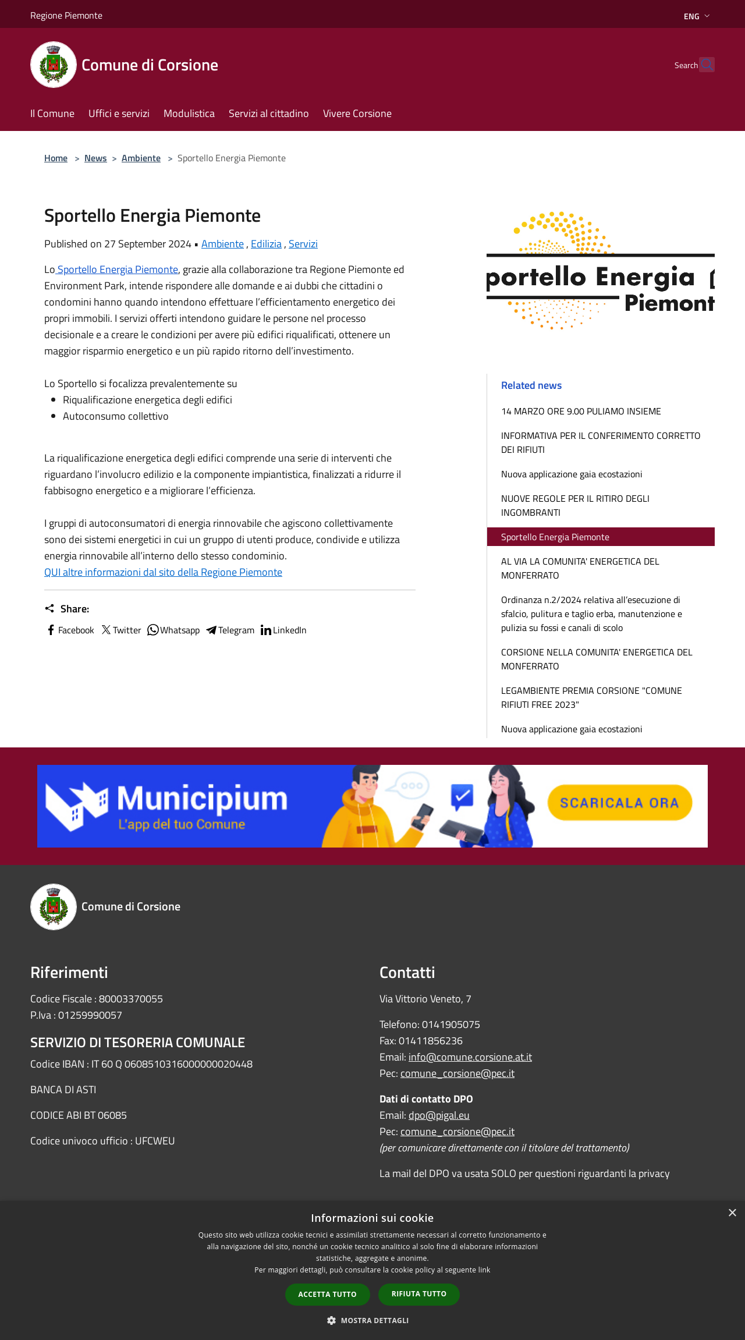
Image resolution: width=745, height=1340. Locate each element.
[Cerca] (701, 65)
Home (56, 158)
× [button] (732, 1213)
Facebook (69, 630)
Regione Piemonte (66, 15)
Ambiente (141, 158)
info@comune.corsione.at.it (470, 1057)
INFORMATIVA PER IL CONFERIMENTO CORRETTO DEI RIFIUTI (601, 442)
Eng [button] (698, 16)
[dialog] (372, 1270)
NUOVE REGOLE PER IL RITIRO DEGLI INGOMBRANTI (575, 505)
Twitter (120, 630)
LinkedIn (283, 630)
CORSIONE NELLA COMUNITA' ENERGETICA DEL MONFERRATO (597, 659)
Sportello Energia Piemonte (555, 537)
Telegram (229, 630)
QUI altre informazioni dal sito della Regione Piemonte (163, 572)
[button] (372, 1320)
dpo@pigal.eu (439, 1115)
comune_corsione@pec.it (457, 1073)
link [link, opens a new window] (484, 1270)
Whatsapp (173, 630)
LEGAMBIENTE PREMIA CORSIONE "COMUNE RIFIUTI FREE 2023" (591, 697)
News (95, 158)
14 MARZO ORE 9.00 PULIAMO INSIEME (581, 411)
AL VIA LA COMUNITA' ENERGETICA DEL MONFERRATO (580, 568)
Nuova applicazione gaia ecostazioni (572, 474)
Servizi (303, 243)
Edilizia (266, 243)
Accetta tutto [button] (328, 1294)
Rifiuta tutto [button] (419, 1294)
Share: (66, 609)
